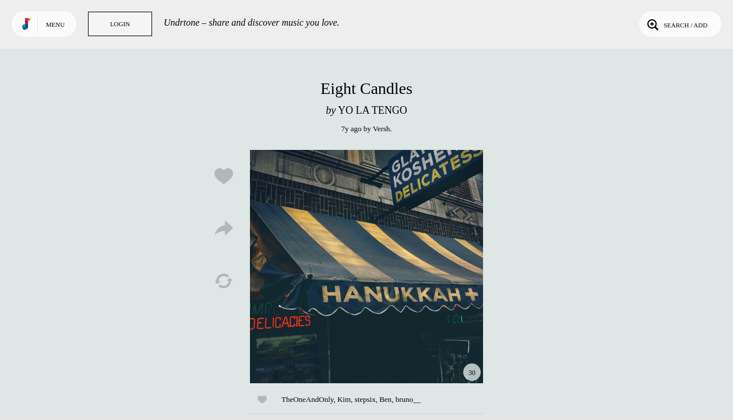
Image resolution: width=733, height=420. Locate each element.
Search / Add (676, 24)
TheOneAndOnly (307, 399)
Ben (385, 399)
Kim (344, 399)
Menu (55, 24)
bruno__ (408, 399)
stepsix (365, 399)
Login (120, 23)
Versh (381, 128)
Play (366, 266)
